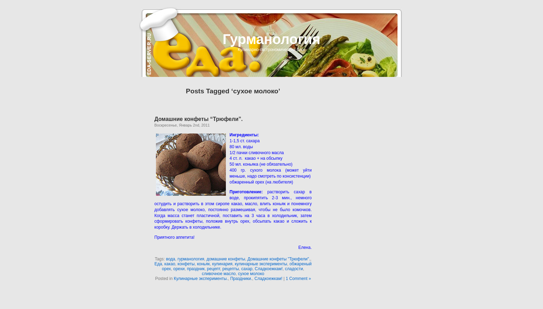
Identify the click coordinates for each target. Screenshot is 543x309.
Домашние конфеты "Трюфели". (279, 259)
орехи (179, 268)
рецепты (230, 268)
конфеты (186, 263)
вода (170, 259)
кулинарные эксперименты (261, 263)
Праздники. (241, 278)
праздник (196, 268)
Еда (158, 263)
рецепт (213, 268)
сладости (294, 268)
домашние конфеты (226, 259)
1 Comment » (298, 278)
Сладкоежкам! (269, 268)
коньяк (203, 263)
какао (169, 263)
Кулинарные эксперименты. (201, 278)
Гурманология (272, 39)
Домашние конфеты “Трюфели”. (199, 119)
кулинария (222, 263)
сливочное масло (219, 273)
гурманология (191, 259)
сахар (246, 268)
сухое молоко (251, 273)
